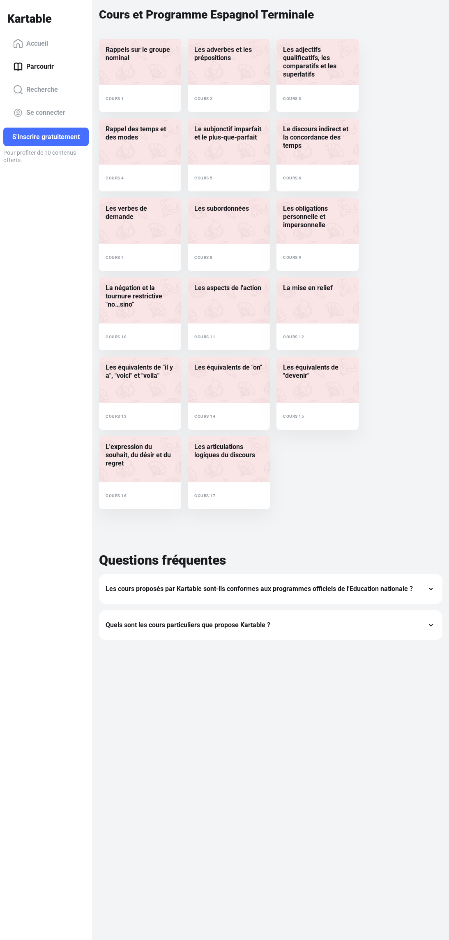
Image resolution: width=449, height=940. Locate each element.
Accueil (30, 44)
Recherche (35, 90)
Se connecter (39, 113)
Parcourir (33, 67)
